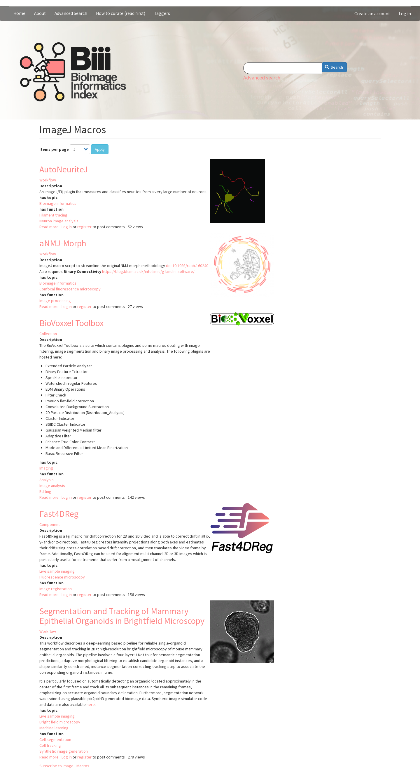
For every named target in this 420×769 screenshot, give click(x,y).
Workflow (47, 180)
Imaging (46, 468)
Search (334, 67)
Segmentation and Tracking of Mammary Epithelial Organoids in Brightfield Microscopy (121, 615)
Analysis (46, 479)
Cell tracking (50, 745)
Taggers (162, 13)
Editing (45, 491)
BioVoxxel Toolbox (71, 322)
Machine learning (54, 727)
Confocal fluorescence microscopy (70, 289)
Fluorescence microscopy (62, 577)
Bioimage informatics (57, 203)
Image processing (55, 300)
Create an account (372, 13)
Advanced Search (71, 13)
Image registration (55, 588)
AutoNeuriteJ (63, 169)
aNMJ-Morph (62, 243)
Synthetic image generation (63, 751)
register (84, 226)
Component (49, 524)
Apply (100, 149)
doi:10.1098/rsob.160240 (187, 265)
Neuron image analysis (58, 221)
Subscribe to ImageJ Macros (64, 765)
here (91, 704)
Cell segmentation (55, 739)
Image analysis (52, 485)
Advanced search (261, 77)
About (40, 13)
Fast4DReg (58, 513)
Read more (49, 226)
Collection (48, 333)
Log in (405, 13)
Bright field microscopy (59, 722)
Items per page (54, 149)
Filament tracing (53, 215)
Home (19, 13)
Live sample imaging (57, 571)
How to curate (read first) (120, 13)
